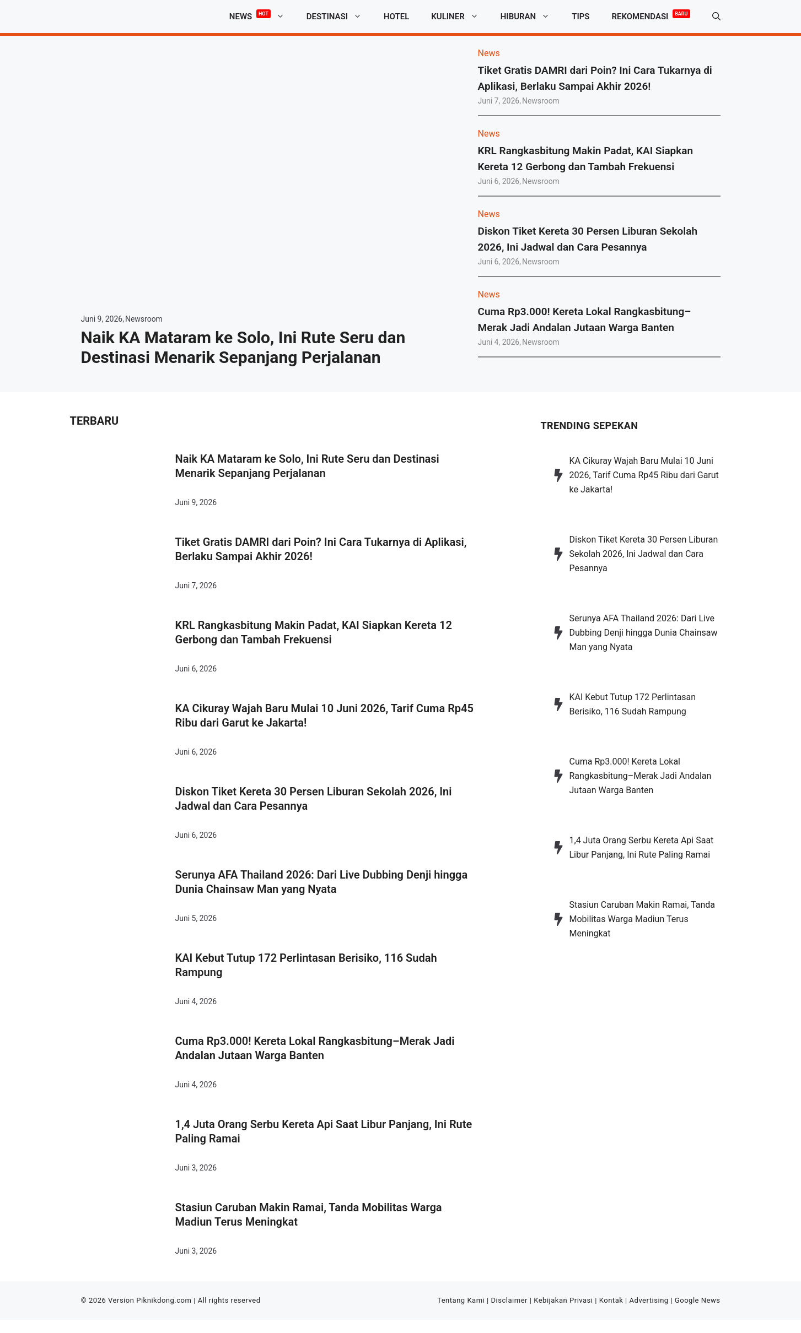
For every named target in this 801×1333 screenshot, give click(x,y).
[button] (716, 16)
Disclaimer (509, 1300)
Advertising (649, 1300)
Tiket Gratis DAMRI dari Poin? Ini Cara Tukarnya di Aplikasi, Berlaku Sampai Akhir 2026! (321, 549)
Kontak (611, 1300)
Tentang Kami (461, 1300)
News (262, 16)
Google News (698, 1300)
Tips (580, 16)
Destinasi (340, 16)
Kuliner (460, 16)
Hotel (396, 16)
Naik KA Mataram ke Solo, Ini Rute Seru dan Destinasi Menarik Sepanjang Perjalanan (243, 347)
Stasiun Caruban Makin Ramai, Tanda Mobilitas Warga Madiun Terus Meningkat (308, 1214)
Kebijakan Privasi (563, 1300)
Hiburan (531, 16)
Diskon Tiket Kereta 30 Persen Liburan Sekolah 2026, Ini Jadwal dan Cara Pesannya (313, 798)
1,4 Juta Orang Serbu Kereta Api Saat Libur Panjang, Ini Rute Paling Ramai (323, 1131)
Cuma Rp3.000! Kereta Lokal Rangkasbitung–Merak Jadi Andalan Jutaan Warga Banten (315, 1048)
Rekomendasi (651, 14)
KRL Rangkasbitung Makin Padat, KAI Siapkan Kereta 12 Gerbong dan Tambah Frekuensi (313, 632)
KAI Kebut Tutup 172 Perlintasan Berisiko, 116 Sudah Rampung (306, 965)
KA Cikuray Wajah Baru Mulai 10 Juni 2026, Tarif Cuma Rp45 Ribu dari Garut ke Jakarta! (324, 715)
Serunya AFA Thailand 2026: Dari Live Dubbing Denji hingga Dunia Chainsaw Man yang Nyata (321, 882)
